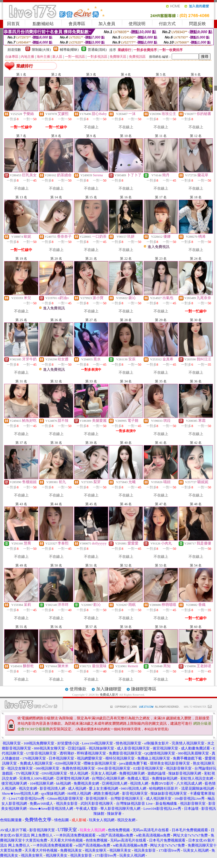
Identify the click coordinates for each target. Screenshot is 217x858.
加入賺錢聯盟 (108, 689)
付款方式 (167, 23)
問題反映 (197, 23)
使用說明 (137, 23)
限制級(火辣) (41, 50)
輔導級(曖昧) (69, 50)
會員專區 (77, 23)
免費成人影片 (109, 694)
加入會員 (106, 23)
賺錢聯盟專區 (143, 689)
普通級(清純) (97, 50)
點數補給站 (43, 23)
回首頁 (13, 23)
